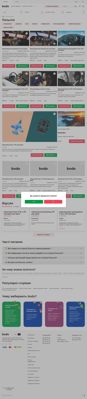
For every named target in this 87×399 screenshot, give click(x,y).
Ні (53, 201)
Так (34, 201)
